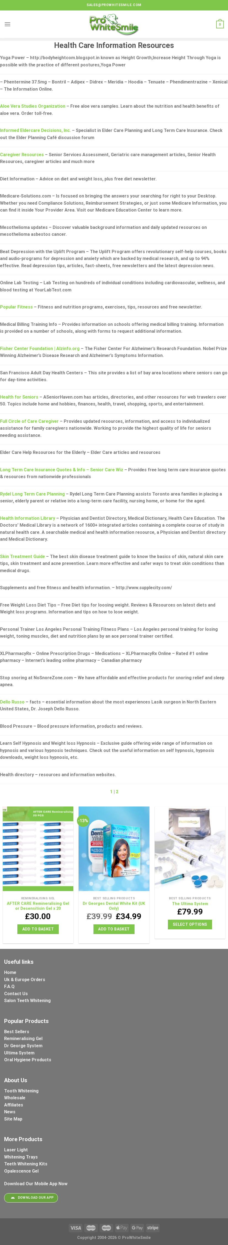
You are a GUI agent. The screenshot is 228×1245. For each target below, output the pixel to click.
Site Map (13, 1119)
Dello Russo (12, 702)
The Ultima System (190, 904)
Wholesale (14, 1097)
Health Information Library (27, 518)
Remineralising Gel (23, 1038)
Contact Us (16, 993)
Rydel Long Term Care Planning (32, 494)
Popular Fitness (16, 307)
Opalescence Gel (22, 1171)
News (9, 1111)
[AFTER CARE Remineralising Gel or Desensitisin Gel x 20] (38, 850)
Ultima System (19, 1052)
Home (10, 972)
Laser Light (16, 1149)
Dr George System (24, 1045)
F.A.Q (9, 986)
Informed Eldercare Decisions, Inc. (35, 130)
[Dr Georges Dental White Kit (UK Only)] (114, 850)
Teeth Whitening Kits (25, 1163)
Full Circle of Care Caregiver (29, 421)
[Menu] (7, 24)
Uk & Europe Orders (24, 979)
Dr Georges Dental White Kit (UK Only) (114, 906)
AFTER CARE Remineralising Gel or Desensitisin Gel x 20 (38, 906)
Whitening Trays (21, 1157)
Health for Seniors (19, 397)
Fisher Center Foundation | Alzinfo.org (40, 348)
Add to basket (38, 929)
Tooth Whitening (21, 1091)
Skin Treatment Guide (22, 556)
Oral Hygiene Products (27, 1059)
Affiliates (13, 1105)
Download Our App (30, 1197)
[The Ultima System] (190, 850)
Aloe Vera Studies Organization (32, 106)
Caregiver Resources (22, 154)
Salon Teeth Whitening (27, 1000)
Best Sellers (17, 1031)
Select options (190, 924)
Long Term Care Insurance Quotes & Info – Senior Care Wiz (61, 469)
